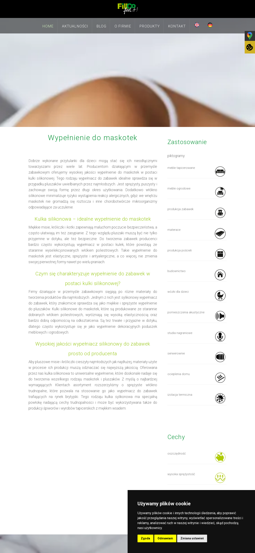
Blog (101, 26)
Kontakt (177, 26)
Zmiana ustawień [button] (192, 538)
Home (47, 26)
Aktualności (75, 26)
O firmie (123, 26)
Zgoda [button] (145, 538)
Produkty (149, 26)
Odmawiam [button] (165, 538)
